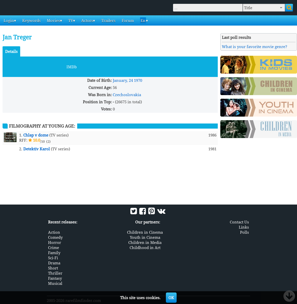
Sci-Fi (53, 257)
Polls (244, 232)
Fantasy (55, 278)
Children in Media (145, 242)
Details (11, 51)
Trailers (108, 20)
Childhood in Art (145, 247)
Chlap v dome (35, 135)
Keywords (31, 20)
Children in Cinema (145, 232)
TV (70, 20)
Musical (55, 283)
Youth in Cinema (145, 237)
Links (244, 227)
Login (8, 20)
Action (54, 232)
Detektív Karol (36, 148)
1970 (138, 80)
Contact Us (239, 221)
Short (53, 268)
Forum (127, 20)
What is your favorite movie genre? (254, 46)
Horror (54, 242)
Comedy (55, 237)
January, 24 (123, 80)
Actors (86, 20)
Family (54, 252)
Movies (53, 20)
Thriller (55, 273)
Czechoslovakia (127, 94)
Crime (53, 247)
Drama (54, 262)
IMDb (71, 66)
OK (171, 297)
